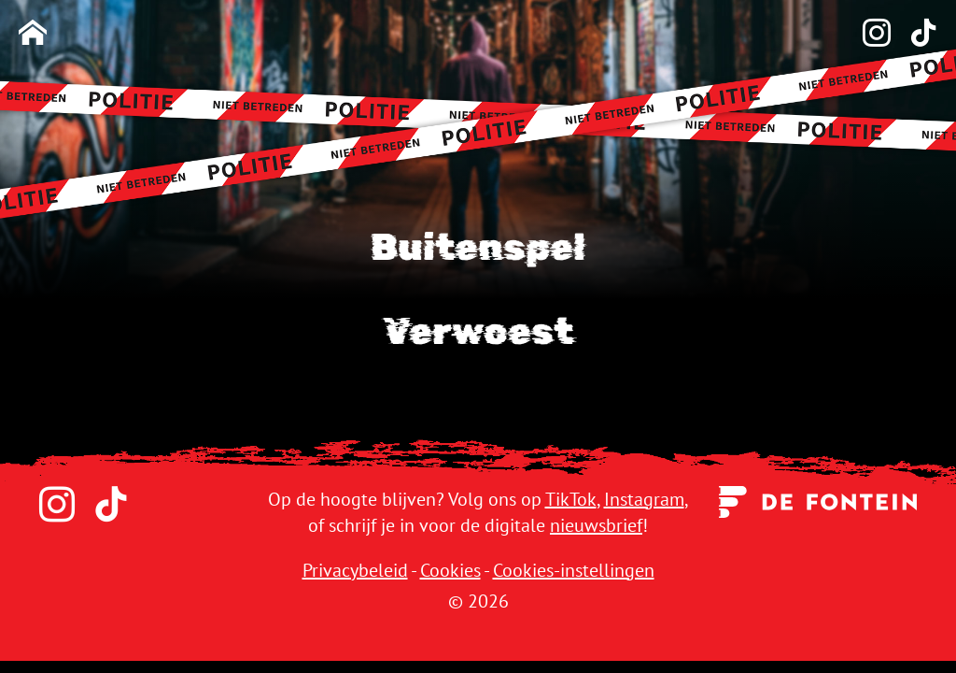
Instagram (644, 499)
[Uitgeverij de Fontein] (818, 500)
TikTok (571, 499)
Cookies (450, 570)
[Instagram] (867, 34)
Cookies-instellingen (573, 570)
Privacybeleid (355, 570)
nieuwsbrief (596, 525)
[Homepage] (33, 34)
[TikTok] (914, 34)
